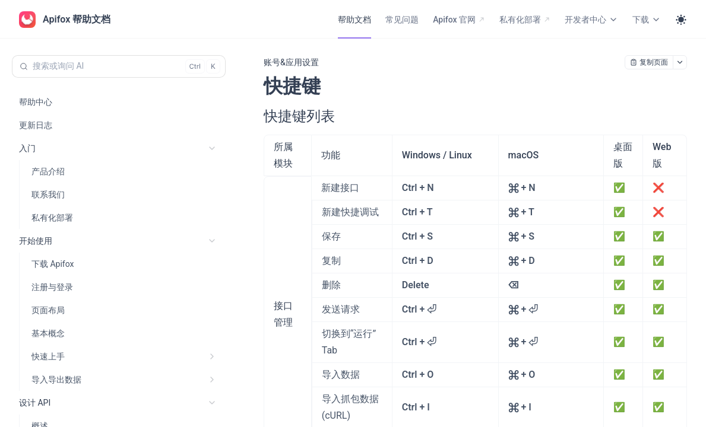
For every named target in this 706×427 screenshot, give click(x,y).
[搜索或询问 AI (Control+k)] (119, 66)
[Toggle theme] (681, 19)
